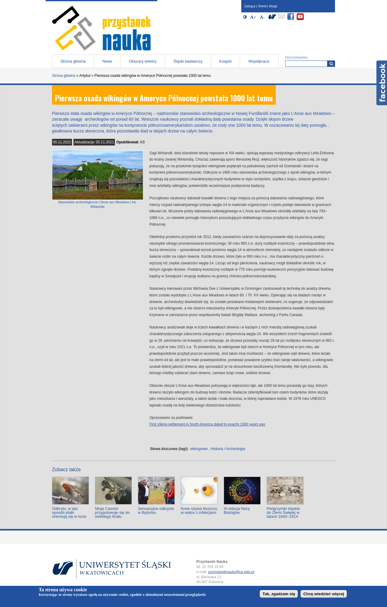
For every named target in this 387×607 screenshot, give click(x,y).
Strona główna (73, 61)
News (107, 61)
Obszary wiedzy (143, 61)
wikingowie (199, 449)
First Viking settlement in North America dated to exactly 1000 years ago (207, 424)
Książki (225, 61)
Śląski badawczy (187, 61)
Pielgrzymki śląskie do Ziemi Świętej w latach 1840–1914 (283, 512)
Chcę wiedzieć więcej (323, 594)
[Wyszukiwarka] (331, 63)
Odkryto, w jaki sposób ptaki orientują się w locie (69, 512)
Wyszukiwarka (296, 57)
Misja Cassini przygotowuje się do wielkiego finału (112, 512)
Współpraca (258, 61)
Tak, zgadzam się (278, 594)
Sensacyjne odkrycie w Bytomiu (156, 510)
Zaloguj (249, 6)
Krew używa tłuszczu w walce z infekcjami (199, 510)
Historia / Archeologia (228, 449)
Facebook (381, 82)
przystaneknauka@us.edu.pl (231, 572)
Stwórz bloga (267, 6)
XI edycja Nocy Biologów (237, 510)
